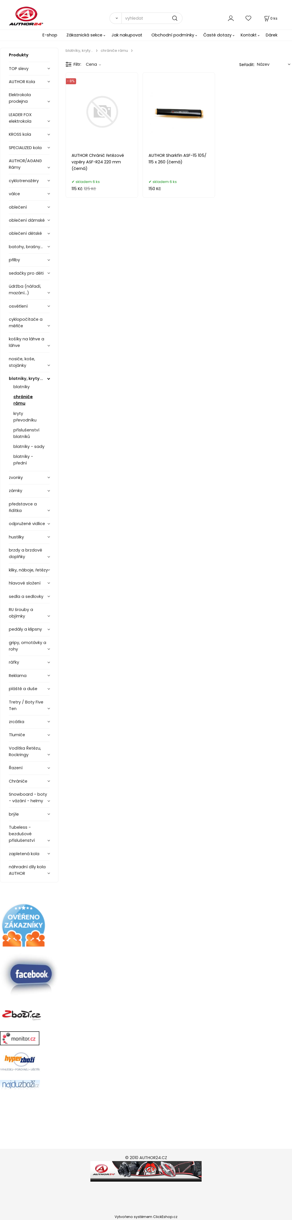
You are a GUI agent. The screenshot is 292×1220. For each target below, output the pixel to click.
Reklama (18, 675)
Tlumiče (17, 735)
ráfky (14, 662)
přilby (14, 260)
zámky (15, 490)
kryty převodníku (24, 417)
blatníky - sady (28, 446)
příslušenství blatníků (26, 433)
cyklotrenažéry (24, 181)
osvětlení (18, 306)
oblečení (18, 207)
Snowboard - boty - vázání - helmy (28, 797)
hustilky (16, 537)
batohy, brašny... (26, 247)
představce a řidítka (23, 507)
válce (14, 194)
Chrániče (18, 781)
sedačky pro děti (26, 273)
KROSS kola (20, 134)
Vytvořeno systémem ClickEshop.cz (146, 1216)
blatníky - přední (23, 460)
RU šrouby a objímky (21, 613)
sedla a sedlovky (26, 596)
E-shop (49, 35)
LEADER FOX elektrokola (20, 118)
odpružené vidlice (27, 523)
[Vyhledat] (115, 18)
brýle (14, 814)
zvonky (16, 477)
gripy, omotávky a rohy (27, 646)
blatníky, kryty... (26, 378)
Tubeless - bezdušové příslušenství (22, 833)
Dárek (271, 35)
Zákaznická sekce (84, 35)
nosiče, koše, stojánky (22, 362)
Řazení (16, 768)
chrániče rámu (23, 400)
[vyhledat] (151, 18)
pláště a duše (23, 689)
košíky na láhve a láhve (26, 342)
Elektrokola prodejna (20, 98)
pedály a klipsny (25, 629)
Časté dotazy (217, 35)
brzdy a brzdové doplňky (25, 553)
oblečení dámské (27, 220)
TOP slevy (19, 68)
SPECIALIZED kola (25, 148)
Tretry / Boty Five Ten (26, 705)
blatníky (21, 387)
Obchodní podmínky (172, 35)
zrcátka (16, 722)
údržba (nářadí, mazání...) (25, 289)
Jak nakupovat (126, 35)
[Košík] (270, 18)
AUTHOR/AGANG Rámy (25, 164)
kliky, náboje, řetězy (28, 570)
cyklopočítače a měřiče (25, 322)
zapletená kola (24, 854)
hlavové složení (24, 583)
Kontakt (249, 35)
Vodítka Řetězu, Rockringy (25, 751)
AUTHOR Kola (22, 82)
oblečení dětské (25, 233)
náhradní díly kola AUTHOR (27, 870)
